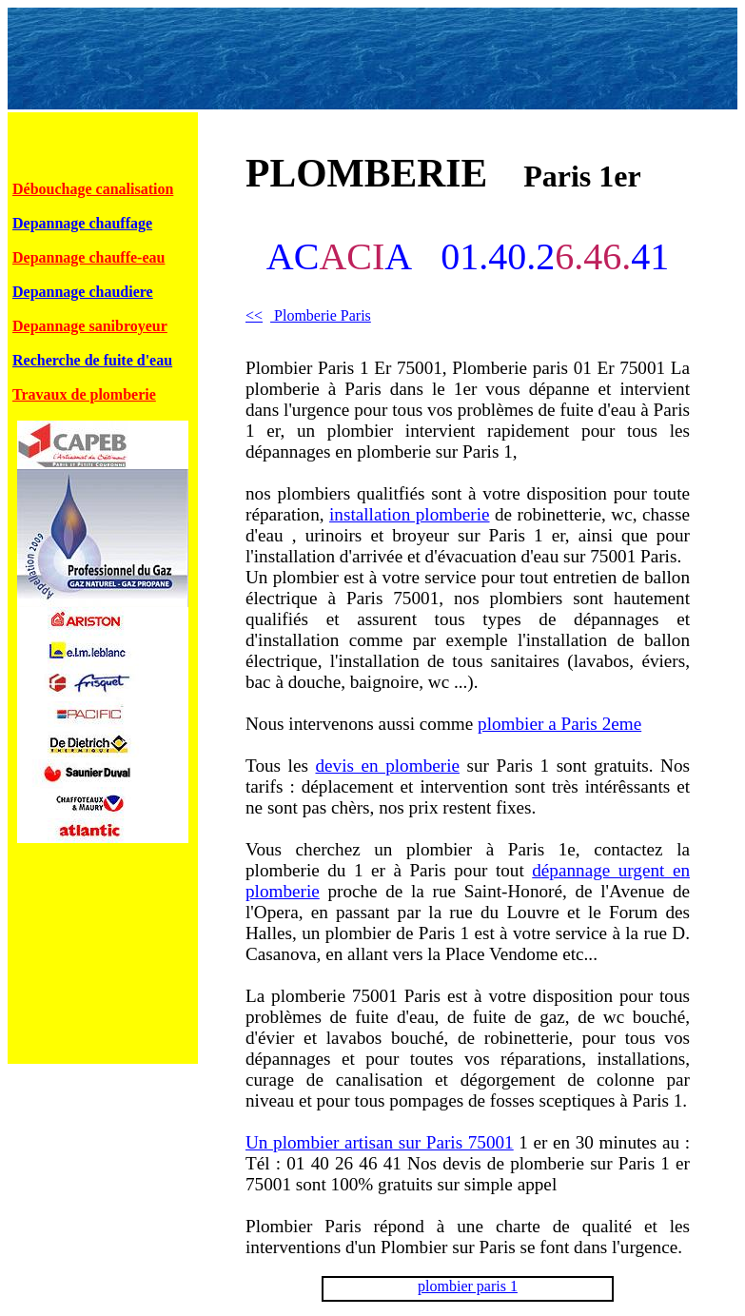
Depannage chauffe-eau (88, 257)
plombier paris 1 (468, 1286)
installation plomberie (409, 514)
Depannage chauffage (82, 223)
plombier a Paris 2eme (559, 724)
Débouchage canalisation (92, 189)
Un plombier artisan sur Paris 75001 (379, 1142)
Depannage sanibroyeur (89, 326)
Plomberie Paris (308, 315)
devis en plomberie (387, 766)
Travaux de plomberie (84, 394)
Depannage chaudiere (82, 292)
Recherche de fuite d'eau (92, 360)
